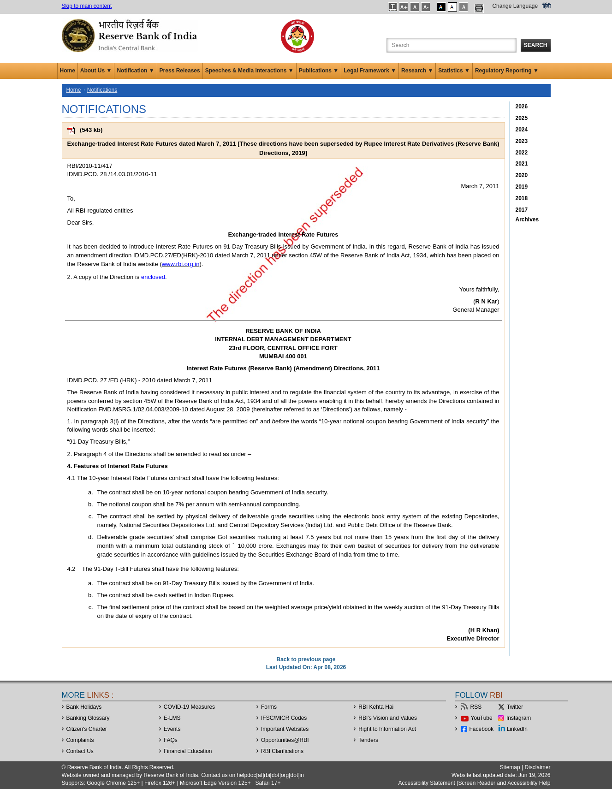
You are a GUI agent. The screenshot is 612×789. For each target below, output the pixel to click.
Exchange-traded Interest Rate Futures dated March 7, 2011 (151, 143)
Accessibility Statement (426, 783)
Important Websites (285, 729)
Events (172, 729)
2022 (522, 152)
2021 (522, 163)
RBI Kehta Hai (375, 707)
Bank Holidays (84, 707)
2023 (522, 141)
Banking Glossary (88, 718)
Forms (269, 707)
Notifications (102, 90)
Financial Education (188, 751)
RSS (476, 707)
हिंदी (546, 6)
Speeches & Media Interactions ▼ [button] (249, 70)
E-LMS (172, 718)
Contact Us (80, 751)
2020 (522, 175)
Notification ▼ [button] (135, 70)
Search (535, 45)
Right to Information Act (387, 729)
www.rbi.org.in (181, 264)
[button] (393, 7)
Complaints (80, 740)
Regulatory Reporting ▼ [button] (507, 70)
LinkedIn (517, 729)
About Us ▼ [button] (96, 70)
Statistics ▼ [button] (454, 70)
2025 (522, 118)
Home (67, 70)
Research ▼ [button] (417, 70)
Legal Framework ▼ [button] (370, 70)
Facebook (481, 729)
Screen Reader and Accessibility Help (504, 783)
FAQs (171, 740)
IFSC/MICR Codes (284, 718)
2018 (522, 198)
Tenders (368, 740)
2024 (522, 129)
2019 (522, 187)
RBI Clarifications (282, 751)
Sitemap (510, 767)
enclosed (153, 276)
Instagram (518, 718)
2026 (522, 106)
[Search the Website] (451, 45)
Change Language (515, 6)
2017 (522, 210)
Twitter (515, 707)
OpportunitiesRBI (285, 740)
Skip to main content (87, 6)
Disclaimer (537, 767)
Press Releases (180, 70)
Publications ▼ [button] (319, 70)
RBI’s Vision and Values (387, 718)
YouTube (482, 718)
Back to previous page (305, 659)
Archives (527, 219)
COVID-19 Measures (189, 707)
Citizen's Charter (86, 729)
